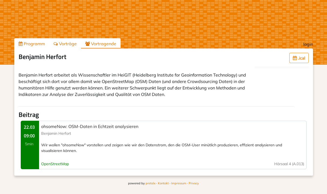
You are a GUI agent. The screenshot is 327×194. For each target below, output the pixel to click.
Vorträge (65, 43)
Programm (32, 43)
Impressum (178, 183)
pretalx (151, 183)
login (308, 44)
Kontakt (163, 183)
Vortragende (100, 43)
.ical (299, 58)
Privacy (194, 183)
